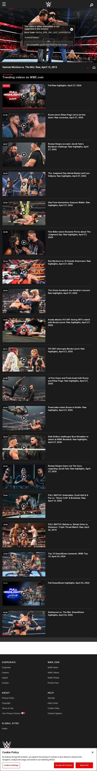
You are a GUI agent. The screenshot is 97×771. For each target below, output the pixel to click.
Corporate (6, 667)
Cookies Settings (11, 765)
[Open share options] (94, 67)
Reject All (84, 765)
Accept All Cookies (64, 765)
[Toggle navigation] (4, 4)
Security (51, 698)
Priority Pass (53, 683)
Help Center (53, 703)
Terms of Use (7, 708)
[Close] (93, 752)
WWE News (53, 667)
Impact (5, 678)
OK (48, 41)
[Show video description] (88, 67)
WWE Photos (53, 678)
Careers (5, 672)
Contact (5, 683)
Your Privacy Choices (11, 713)
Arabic (4, 728)
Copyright (6, 703)
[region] (48, 759)
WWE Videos (53, 672)
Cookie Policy (54, 708)
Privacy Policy (8, 698)
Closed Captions (55, 713)
